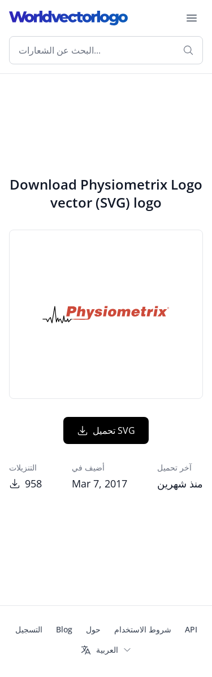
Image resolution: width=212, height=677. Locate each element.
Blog (64, 629)
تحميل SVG (106, 430)
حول (93, 629)
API (191, 629)
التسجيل (28, 629)
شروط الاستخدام (142, 629)
